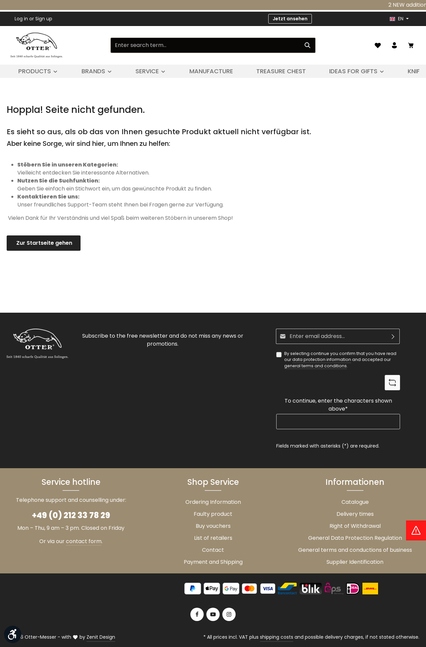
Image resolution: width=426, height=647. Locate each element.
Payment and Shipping (213, 562)
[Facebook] (197, 614)
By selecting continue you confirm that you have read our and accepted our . (340, 360)
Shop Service (213, 482)
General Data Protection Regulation (355, 538)
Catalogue (355, 502)
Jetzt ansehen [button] (290, 18)
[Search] (308, 45)
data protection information (321, 359)
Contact (213, 550)
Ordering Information (213, 502)
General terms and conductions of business (355, 550)
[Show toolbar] (12, 634)
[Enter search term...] (205, 45)
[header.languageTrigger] (399, 19)
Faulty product (213, 514)
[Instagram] (229, 614)
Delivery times (355, 514)
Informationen (354, 482)
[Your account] (394, 45)
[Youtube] (213, 614)
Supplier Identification (354, 562)
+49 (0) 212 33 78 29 (71, 515)
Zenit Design (101, 637)
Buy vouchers (213, 526)
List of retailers (213, 538)
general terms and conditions (315, 366)
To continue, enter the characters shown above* (338, 405)
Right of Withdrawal (355, 526)
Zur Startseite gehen (43, 243)
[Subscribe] (393, 336)
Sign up (43, 18)
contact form (84, 541)
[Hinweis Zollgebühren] (416, 530)
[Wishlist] (377, 45)
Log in (21, 18)
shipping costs (276, 637)
